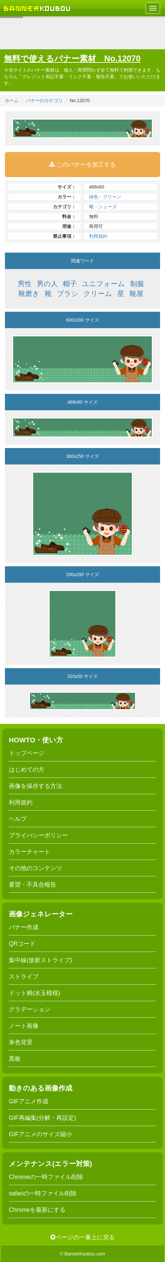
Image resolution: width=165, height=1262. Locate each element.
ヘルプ (18, 819)
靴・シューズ (103, 206)
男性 (25, 283)
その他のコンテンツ (35, 868)
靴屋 (136, 293)
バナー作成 (23, 927)
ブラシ (68, 293)
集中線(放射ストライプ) (40, 960)
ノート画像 (23, 1026)
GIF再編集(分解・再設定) (42, 1118)
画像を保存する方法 (35, 786)
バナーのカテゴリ (44, 100)
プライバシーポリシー (38, 835)
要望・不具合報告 (32, 884)
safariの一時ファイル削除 (43, 1193)
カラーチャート (29, 851)
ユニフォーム (103, 283)
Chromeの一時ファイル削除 (46, 1177)
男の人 (47, 283)
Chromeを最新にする (37, 1209)
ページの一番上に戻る (82, 1237)
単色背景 (21, 1042)
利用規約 (98, 236)
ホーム (12, 100)
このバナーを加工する (82, 164)
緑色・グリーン (105, 196)
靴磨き (28, 293)
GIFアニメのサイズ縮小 (40, 1134)
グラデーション (29, 1009)
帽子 (70, 283)
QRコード (22, 943)
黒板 (15, 1058)
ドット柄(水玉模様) (34, 993)
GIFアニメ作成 (28, 1101)
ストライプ (23, 976)
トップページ (26, 753)
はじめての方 (26, 769)
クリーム (97, 293)
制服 (137, 283)
